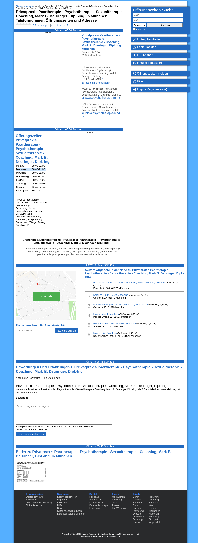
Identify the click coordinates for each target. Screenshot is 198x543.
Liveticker (62, 502)
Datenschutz (96, 502)
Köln (151, 505)
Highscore (62, 499)
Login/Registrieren (67, 496)
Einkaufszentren (34, 505)
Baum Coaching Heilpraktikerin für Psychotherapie (120, 304)
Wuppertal (154, 522)
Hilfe (138, 81)
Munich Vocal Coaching (106, 314)
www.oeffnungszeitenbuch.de (95, 534)
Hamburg (154, 499)
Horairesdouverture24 (110, 536)
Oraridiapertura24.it (90, 536)
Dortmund (138, 510)
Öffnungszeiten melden (150, 73)
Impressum (95, 499)
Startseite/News (34, 496)
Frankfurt (153, 496)
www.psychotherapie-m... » (103, 97)
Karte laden (46, 296)
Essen (136, 522)
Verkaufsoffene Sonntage (39, 502)
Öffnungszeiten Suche (153, 10)
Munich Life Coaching (105, 333)
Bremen (137, 508)
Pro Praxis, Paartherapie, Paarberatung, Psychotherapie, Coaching (129, 282)
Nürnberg (154, 516)
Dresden (137, 513)
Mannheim (154, 510)
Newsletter (31, 499)
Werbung (117, 499)
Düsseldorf (138, 516)
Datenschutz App (98, 505)
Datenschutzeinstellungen (71, 513)
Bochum (137, 502)
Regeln (61, 508)
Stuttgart (153, 519)
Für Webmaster (120, 508)
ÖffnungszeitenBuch (24, 6)
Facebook (94, 508)
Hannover (154, 502)
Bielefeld (137, 499)
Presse (115, 505)
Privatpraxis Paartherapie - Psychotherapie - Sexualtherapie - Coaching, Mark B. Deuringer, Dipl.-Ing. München (102, 42)
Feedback (94, 496)
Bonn (135, 505)
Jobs (114, 502)
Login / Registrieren (148, 89)
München (154, 513)
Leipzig (152, 508)
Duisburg (138, 519)
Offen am (141, 29)
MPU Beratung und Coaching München (114, 323)
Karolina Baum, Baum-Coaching (110, 295)
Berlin (136, 496)
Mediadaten (118, 496)
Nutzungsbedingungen (69, 510)
